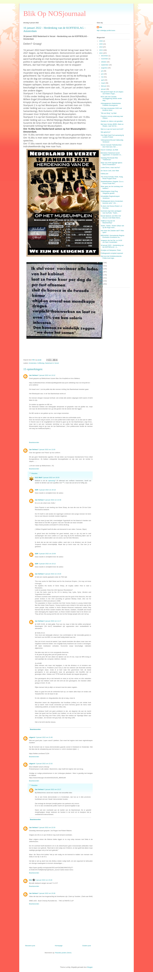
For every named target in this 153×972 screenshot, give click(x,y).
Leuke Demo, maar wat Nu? (110, 167)
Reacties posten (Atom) (63, 953)
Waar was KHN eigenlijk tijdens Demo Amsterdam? (111, 164)
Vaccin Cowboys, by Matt (109, 150)
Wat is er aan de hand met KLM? (112, 129)
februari (104, 86)
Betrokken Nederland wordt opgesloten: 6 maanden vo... (111, 154)
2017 (101, 275)
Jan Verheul (33, 375)
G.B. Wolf (38, 477)
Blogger (90, 967)
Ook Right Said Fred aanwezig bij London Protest (112, 136)
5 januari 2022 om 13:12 (46, 375)
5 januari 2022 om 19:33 (51, 477)
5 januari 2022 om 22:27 (52, 789)
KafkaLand (104, 174)
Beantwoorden (34, 442)
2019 (101, 269)
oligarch (32, 737)
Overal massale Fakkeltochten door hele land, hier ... (111, 146)
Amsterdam (33, 363)
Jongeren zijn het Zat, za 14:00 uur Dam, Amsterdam (111, 241)
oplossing (51, 481)
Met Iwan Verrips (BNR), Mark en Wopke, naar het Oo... (112, 125)
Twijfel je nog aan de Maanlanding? (108, 222)
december (104, 56)
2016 (101, 278)
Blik (30, 880)
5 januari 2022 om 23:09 (47, 554)
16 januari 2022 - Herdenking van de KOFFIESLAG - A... (112, 246)
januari (103, 89)
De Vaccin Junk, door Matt (110, 171)
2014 (101, 284)
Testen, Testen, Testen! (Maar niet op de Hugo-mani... (112, 226)
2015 (101, 281)
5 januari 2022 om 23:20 (52, 574)
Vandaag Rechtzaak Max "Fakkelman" (109, 159)
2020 (101, 266)
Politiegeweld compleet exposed (112, 253)
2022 (101, 53)
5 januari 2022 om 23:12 (47, 564)
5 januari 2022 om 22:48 (52, 500)
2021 (101, 263)
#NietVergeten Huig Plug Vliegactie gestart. (109, 192)
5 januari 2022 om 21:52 (44, 763)
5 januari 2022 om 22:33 (46, 827)
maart (103, 83)
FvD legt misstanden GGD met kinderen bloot (111, 109)
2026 (101, 41)
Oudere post (86, 946)
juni (102, 74)
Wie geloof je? (105, 132)
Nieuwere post (30, 946)
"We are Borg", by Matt (108, 113)
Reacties (34, 473)
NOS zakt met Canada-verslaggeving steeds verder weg (111, 98)
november (104, 59)
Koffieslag (41, 363)
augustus (104, 68)
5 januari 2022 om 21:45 (44, 737)
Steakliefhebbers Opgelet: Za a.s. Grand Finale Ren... (112, 182)
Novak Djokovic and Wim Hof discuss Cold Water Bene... (111, 217)
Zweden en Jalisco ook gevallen (112, 121)
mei (102, 77)
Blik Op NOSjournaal (54, 13)
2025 (101, 44)
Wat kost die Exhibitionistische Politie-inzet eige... (111, 257)
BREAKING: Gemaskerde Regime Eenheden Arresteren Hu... (112, 236)
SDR (36, 490)
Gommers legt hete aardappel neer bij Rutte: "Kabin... (111, 212)
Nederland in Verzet (52, 363)
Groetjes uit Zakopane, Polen (111, 250)
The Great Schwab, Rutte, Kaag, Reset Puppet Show (112, 178)
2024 (101, 47)
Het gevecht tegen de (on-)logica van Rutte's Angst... (112, 93)
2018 (101, 272)
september (105, 65)
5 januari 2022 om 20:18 (47, 490)
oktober (104, 62)
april (102, 80)
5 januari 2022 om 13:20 (46, 449)
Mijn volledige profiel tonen (106, 30)
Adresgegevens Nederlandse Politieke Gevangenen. (111, 104)
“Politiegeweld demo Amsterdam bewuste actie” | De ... (112, 202)
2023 (101, 50)
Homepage (59, 946)
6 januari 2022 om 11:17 (52, 621)
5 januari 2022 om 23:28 (44, 880)
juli (102, 71)
